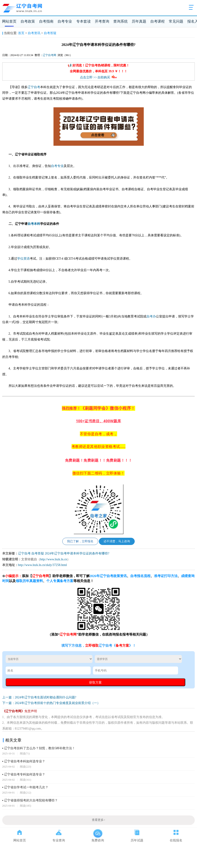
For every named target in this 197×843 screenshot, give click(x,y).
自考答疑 (50, 33)
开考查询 (102, 21)
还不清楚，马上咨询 (117, 541)
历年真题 (139, 21)
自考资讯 (34, 33)
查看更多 (98, 820)
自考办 (151, 316)
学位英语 (23, 258)
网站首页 (9, 21)
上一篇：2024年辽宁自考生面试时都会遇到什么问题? (39, 697)
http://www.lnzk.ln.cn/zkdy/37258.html (42, 565)
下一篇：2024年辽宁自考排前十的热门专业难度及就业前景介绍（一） (51, 703)
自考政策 (28, 21)
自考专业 (65, 21)
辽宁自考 (34, 87)
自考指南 (46, 21)
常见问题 (176, 21)
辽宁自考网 (49, 55)
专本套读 (83, 21)
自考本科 (34, 223)
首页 (21, 33)
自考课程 (157, 21)
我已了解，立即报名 (80, 541)
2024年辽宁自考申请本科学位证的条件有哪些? (77, 553)
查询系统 (120, 21)
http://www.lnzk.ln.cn (53, 559)
